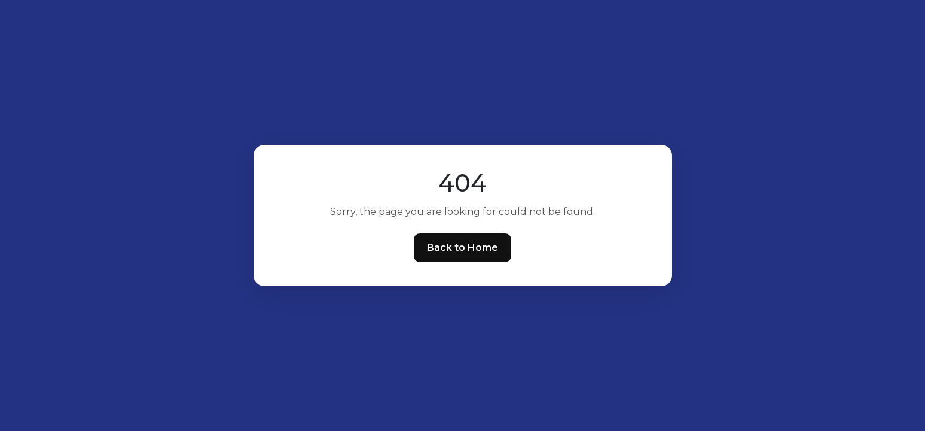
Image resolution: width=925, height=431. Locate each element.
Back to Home (462, 247)
